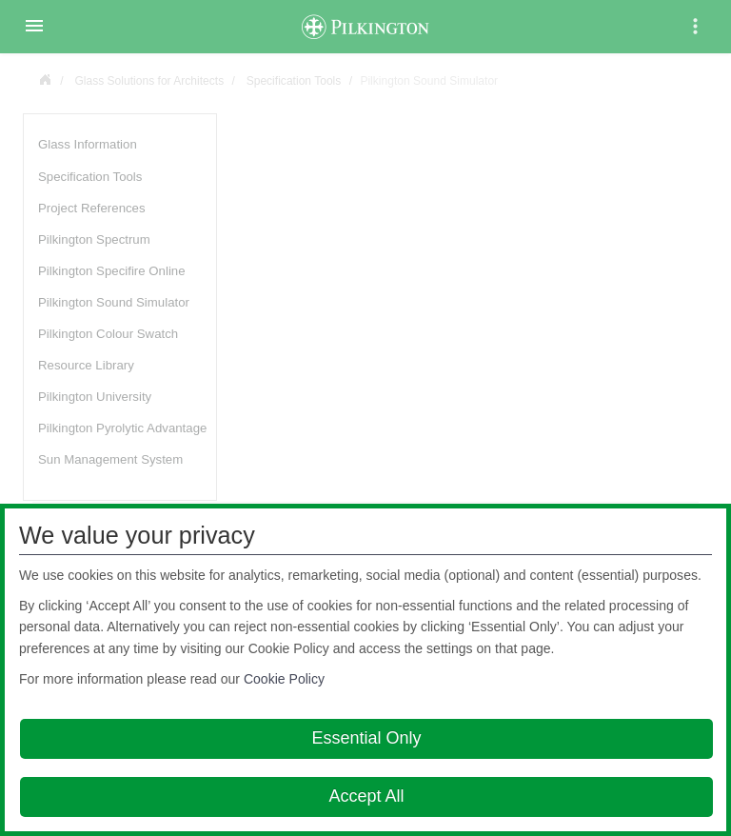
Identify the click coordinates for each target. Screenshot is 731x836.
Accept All (366, 796)
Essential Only (366, 737)
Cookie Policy (284, 679)
